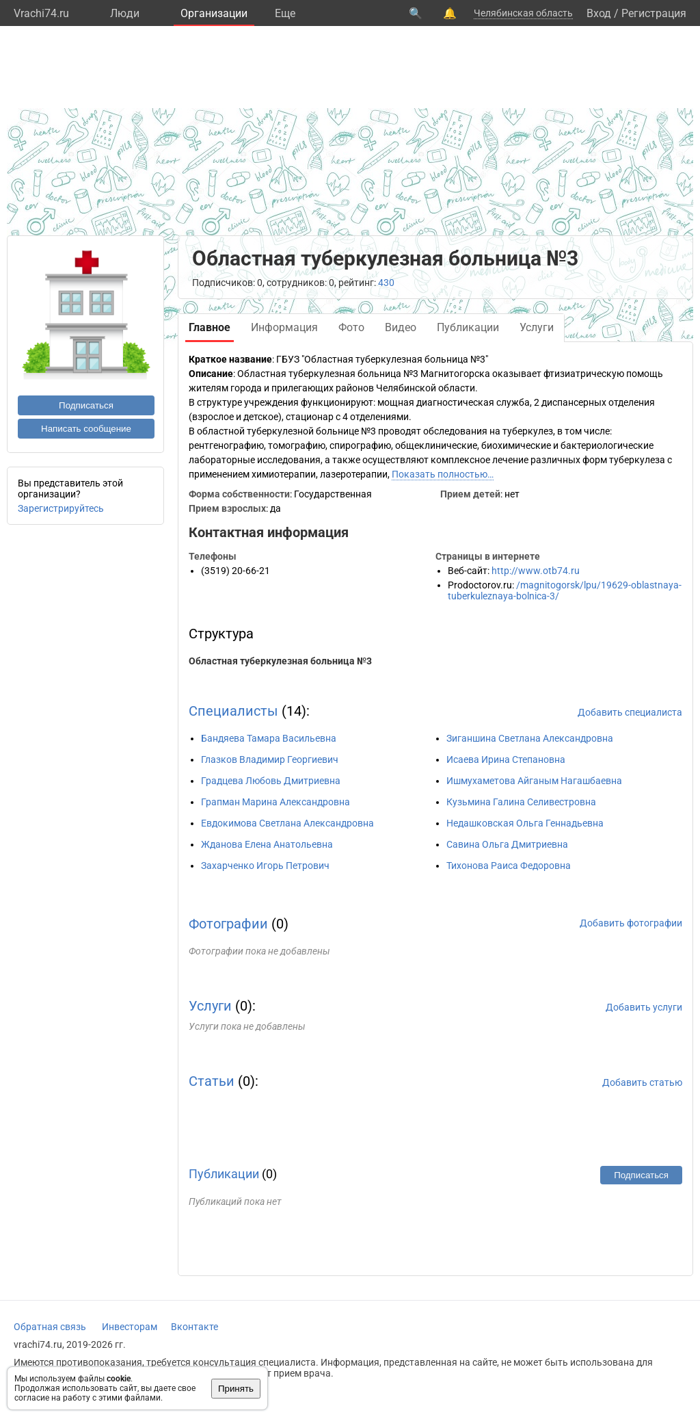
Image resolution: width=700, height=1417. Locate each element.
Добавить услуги (644, 1007)
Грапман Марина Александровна (275, 801)
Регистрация (653, 13)
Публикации (224, 1174)
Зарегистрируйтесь (61, 508)
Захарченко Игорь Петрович (265, 865)
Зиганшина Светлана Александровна (529, 738)
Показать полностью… (443, 474)
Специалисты (233, 711)
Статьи (211, 1081)
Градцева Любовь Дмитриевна (270, 780)
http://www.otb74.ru (536, 570)
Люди (124, 13)
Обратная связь (50, 1326)
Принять (236, 1388)
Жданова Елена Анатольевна (267, 844)
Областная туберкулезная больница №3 (280, 660)
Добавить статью (642, 1082)
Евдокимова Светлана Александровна (287, 823)
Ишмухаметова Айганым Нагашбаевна (534, 780)
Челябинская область (523, 13)
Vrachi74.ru (41, 13)
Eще (285, 13)
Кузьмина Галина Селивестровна (521, 801)
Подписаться (86, 405)
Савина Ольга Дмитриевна (507, 844)
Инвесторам (129, 1326)
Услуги (210, 1006)
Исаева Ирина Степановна (505, 759)
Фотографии (228, 923)
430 (386, 282)
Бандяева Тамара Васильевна (268, 738)
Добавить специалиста (630, 712)
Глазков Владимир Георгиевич (269, 759)
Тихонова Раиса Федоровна (508, 865)
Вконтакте (194, 1326)
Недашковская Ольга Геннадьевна (525, 823)
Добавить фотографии (631, 923)
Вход (599, 13)
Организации (213, 13)
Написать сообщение (86, 429)
